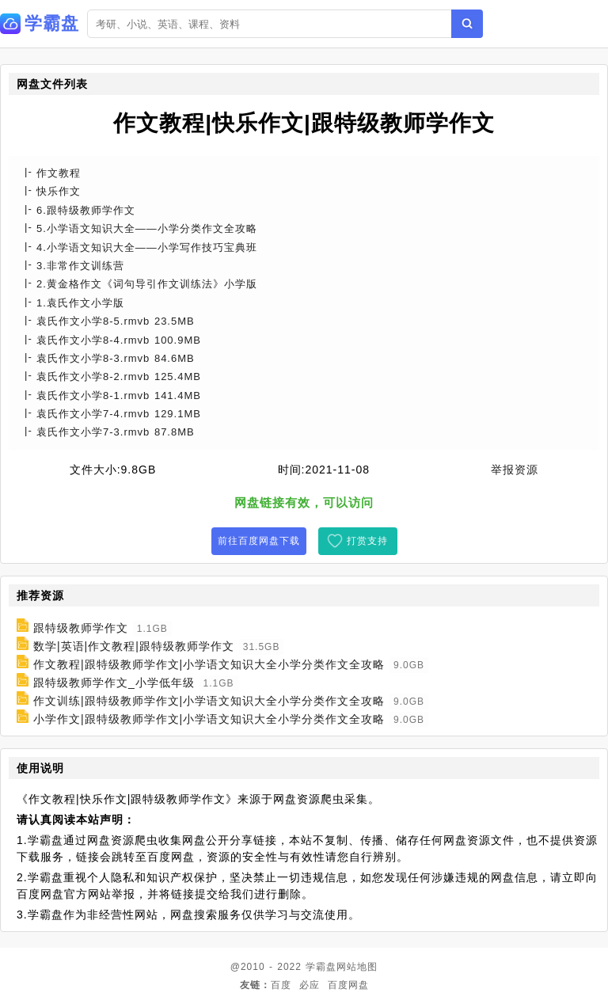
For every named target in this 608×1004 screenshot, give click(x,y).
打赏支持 (367, 540)
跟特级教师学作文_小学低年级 (114, 682)
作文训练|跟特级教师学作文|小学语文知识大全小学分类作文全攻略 (209, 700)
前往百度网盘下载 (259, 540)
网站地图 (357, 966)
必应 (309, 985)
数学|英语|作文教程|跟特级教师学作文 (133, 646)
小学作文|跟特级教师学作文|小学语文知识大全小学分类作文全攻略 (209, 719)
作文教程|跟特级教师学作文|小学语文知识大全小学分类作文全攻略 (209, 664)
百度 (281, 985)
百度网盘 (348, 985)
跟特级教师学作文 (80, 628)
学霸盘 (321, 966)
